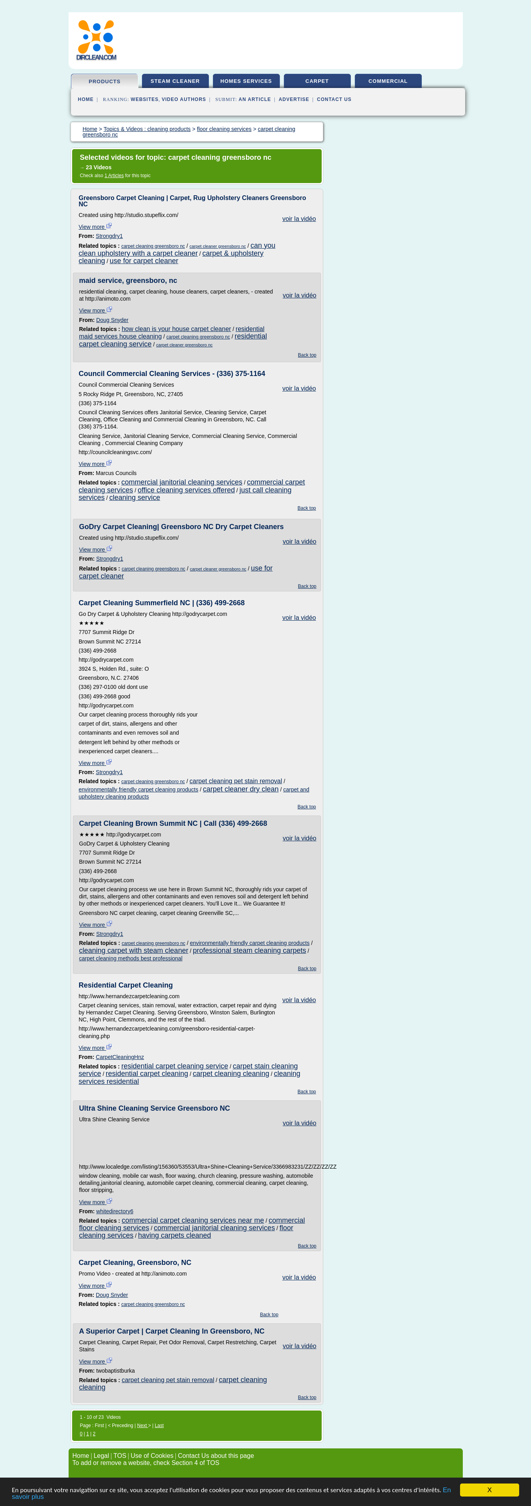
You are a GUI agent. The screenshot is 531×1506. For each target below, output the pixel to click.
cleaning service (134, 497)
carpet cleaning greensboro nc (153, 246)
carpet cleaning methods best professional (131, 958)
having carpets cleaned (174, 1235)
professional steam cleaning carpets (249, 950)
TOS (120, 1455)
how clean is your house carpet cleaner (176, 329)
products (105, 81)
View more (96, 227)
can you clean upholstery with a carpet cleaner (177, 249)
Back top (307, 355)
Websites (145, 99)
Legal (101, 1455)
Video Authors (184, 99)
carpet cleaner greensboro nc (218, 246)
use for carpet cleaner (144, 261)
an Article (254, 99)
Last (159, 1425)
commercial (388, 81)
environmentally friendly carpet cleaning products (139, 789)
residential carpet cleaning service (174, 1066)
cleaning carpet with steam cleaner (133, 950)
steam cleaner (175, 81)
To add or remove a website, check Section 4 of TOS (146, 1462)
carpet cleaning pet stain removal (236, 781)
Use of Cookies (152, 1455)
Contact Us (334, 99)
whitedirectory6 (114, 1211)
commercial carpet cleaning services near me (193, 1220)
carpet (317, 81)
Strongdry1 (109, 236)
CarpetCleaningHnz (120, 1057)
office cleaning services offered (186, 490)
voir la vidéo (299, 218)
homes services (246, 81)
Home (86, 99)
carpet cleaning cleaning (231, 1074)
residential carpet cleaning (147, 1074)
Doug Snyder (112, 320)
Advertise (294, 99)
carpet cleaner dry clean (241, 789)
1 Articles (114, 175)
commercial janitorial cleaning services (181, 482)
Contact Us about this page (216, 1455)
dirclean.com (96, 57)
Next (142, 1425)
